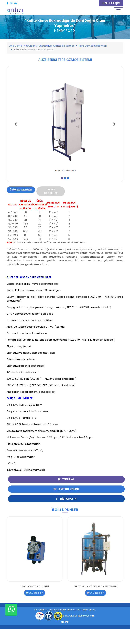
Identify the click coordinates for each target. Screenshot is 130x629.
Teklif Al (66, 479)
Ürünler (30, 46)
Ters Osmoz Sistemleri (93, 46)
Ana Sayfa (15, 46)
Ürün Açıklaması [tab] (21, 189)
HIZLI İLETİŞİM (111, 3)
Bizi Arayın (66, 499)
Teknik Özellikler (51, 191)
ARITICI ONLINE (66, 489)
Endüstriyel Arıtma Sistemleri (56, 46)
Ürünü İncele (34, 593)
